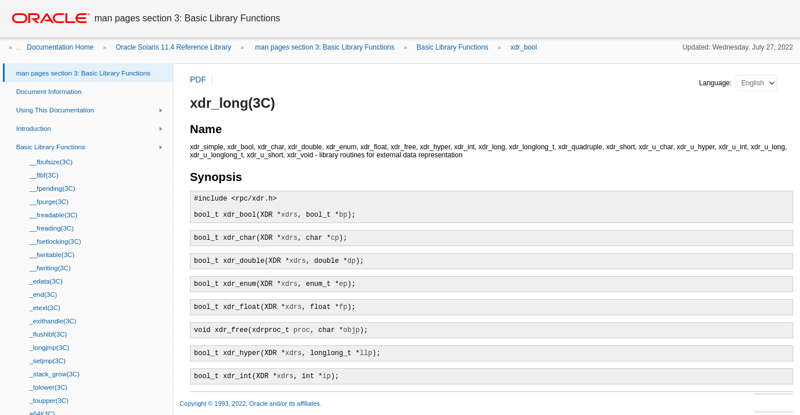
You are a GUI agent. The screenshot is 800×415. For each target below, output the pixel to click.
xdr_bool (524, 47)
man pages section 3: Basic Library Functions (323, 47)
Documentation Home (60, 47)
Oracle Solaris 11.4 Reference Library (173, 47)
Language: (716, 83)
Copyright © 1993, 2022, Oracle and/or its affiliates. (251, 403)
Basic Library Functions (453, 47)
